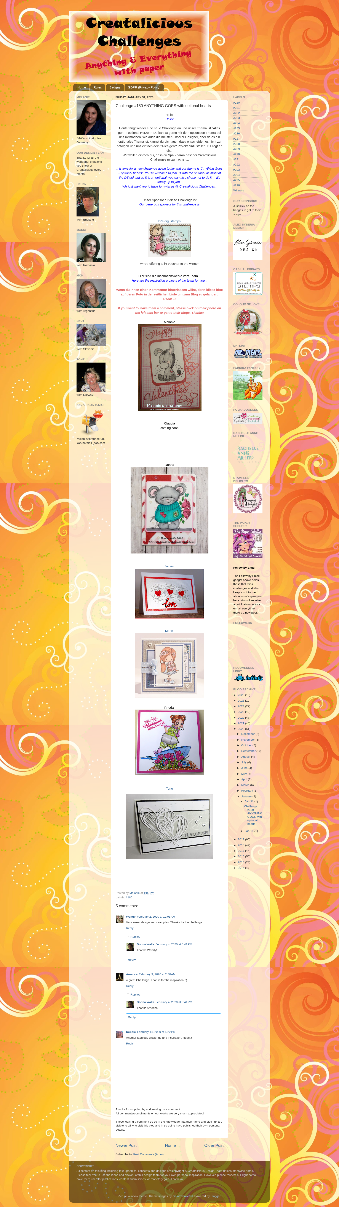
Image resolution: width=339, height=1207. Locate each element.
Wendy (131, 916)
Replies (135, 937)
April (244, 779)
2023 (241, 711)
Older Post (214, 1145)
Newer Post (126, 1145)
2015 (241, 862)
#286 (236, 133)
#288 (236, 143)
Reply (130, 928)
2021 (241, 723)
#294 (236, 175)
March (245, 785)
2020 (241, 729)
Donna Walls (145, 944)
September (248, 751)
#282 (236, 113)
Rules (98, 87)
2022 (241, 717)
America (132, 974)
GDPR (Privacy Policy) (144, 87)
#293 (236, 169)
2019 (241, 839)
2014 (241, 867)
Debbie (131, 1031)
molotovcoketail (183, 1196)
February (247, 790)
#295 (236, 180)
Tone (169, 788)
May (244, 773)
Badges (114, 87)
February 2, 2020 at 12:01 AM (156, 916)
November (248, 739)
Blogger (216, 1196)
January (247, 796)
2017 (241, 850)
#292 (236, 164)
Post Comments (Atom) (148, 1154)
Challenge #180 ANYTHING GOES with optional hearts (253, 815)
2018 (241, 845)
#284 (236, 123)
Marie (169, 631)
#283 (236, 118)
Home (81, 87)
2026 (241, 695)
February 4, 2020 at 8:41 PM (173, 944)
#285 (236, 128)
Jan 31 (249, 801)
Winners (238, 190)
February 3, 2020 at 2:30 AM (157, 974)
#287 (236, 138)
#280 (236, 102)
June (244, 768)
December (248, 733)
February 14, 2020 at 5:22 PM (156, 1031)
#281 (236, 107)
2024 (241, 706)
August (246, 756)
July (244, 762)
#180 (129, 897)
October (247, 745)
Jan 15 (249, 831)
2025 (241, 700)
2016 (241, 856)
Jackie (169, 566)
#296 (236, 185)
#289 (236, 149)
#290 (236, 154)
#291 (236, 159)
